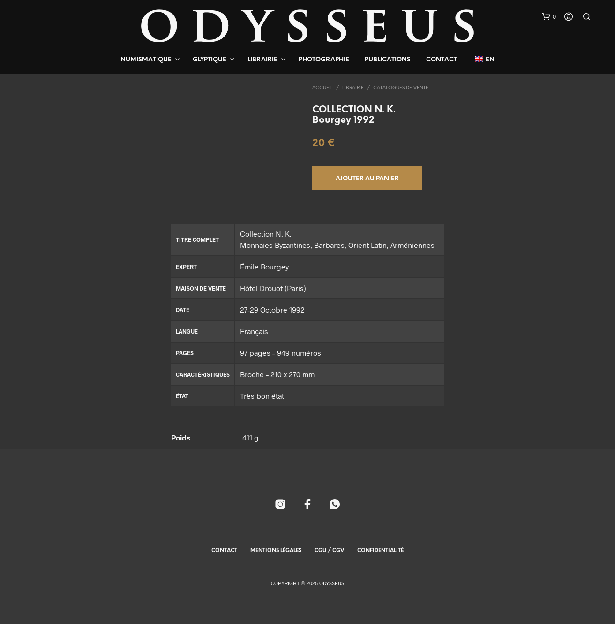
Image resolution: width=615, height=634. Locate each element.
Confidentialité (380, 561)
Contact (441, 60)
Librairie (263, 60)
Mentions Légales (275, 561)
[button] (549, 17)
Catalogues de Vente (400, 87)
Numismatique (146, 60)
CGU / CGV (329, 561)
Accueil (322, 87)
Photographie (324, 60)
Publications (388, 60)
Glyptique (209, 60)
